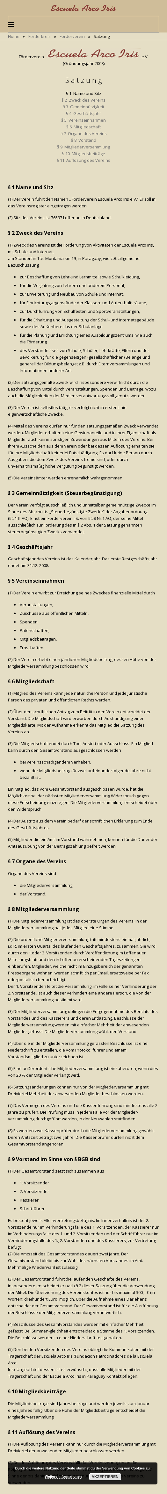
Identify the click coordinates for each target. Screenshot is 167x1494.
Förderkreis (39, 36)
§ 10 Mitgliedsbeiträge (83, 153)
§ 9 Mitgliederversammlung (83, 147)
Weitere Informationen (63, 1476)
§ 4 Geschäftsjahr (83, 113)
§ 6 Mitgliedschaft (83, 127)
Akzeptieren (105, 1477)
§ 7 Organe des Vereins (84, 133)
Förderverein (72, 36)
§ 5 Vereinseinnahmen (83, 120)
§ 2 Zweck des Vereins (83, 100)
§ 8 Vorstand (83, 140)
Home (13, 36)
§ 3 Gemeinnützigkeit (83, 107)
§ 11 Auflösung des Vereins (83, 160)
